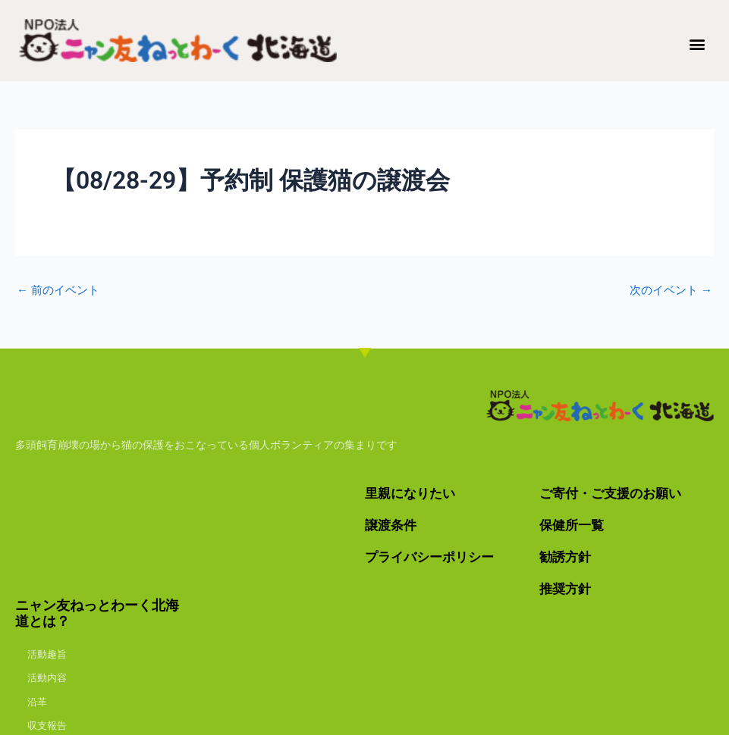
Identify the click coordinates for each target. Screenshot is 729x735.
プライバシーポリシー (433, 557)
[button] (697, 43)
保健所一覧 (573, 525)
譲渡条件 (392, 525)
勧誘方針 (566, 557)
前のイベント (61, 290)
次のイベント (668, 290)
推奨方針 (566, 588)
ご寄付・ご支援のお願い (614, 493)
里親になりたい (412, 493)
